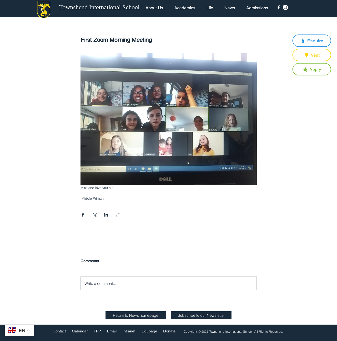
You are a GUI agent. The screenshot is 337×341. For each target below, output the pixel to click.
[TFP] (97, 331)
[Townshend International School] (100, 7)
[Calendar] (80, 331)
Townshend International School (230, 331)
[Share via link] (118, 215)
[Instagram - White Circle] (285, 7)
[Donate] (169, 331)
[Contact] (59, 331)
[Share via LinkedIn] (106, 215)
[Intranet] (129, 331)
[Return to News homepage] (136, 315)
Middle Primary (93, 198)
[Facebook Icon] (278, 7)
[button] (311, 41)
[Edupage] (149, 331)
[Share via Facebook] (82, 215)
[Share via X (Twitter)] (94, 215)
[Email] (112, 331)
